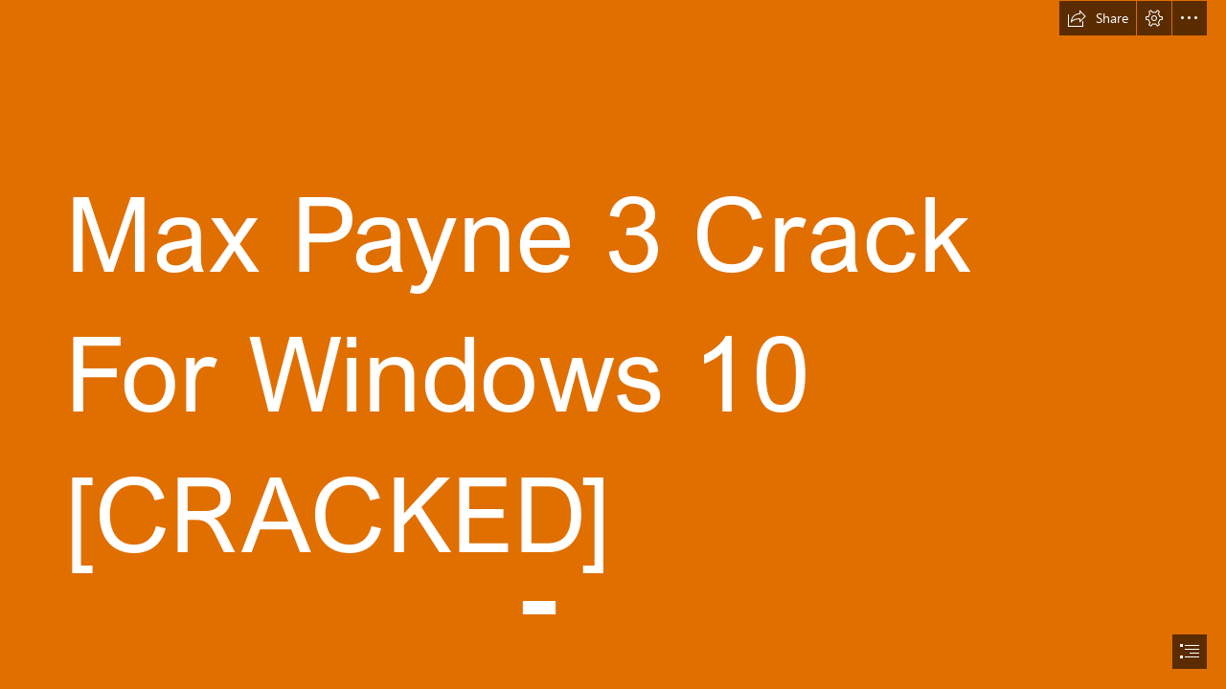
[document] (613, 344)
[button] (1097, 18)
